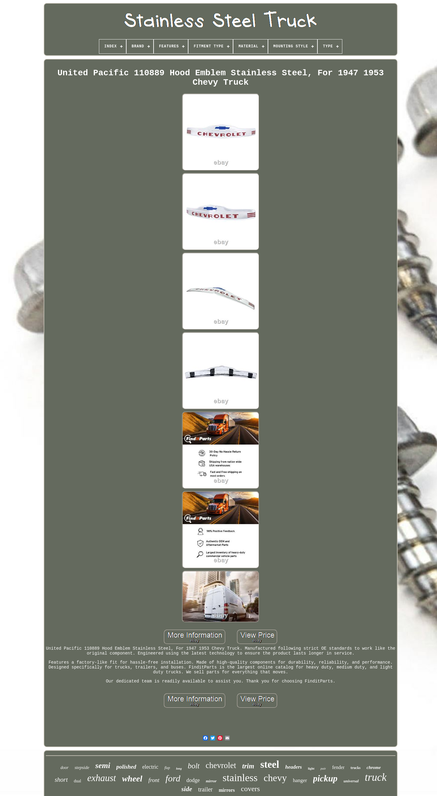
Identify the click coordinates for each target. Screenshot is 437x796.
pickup (325, 778)
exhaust (101, 778)
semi (102, 765)
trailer (205, 789)
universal (351, 781)
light (311, 768)
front (153, 780)
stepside (82, 767)
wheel (132, 778)
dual (77, 781)
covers (250, 789)
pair (323, 768)
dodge (193, 780)
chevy (275, 777)
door (64, 767)
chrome (374, 767)
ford (172, 778)
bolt (194, 766)
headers (293, 767)
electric (150, 767)
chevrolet (221, 765)
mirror (211, 781)
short (61, 779)
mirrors (227, 790)
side (186, 789)
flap (167, 768)
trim (248, 766)
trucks (356, 768)
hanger (300, 780)
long (178, 768)
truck (376, 777)
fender (338, 767)
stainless (240, 777)
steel (269, 764)
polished (126, 767)
